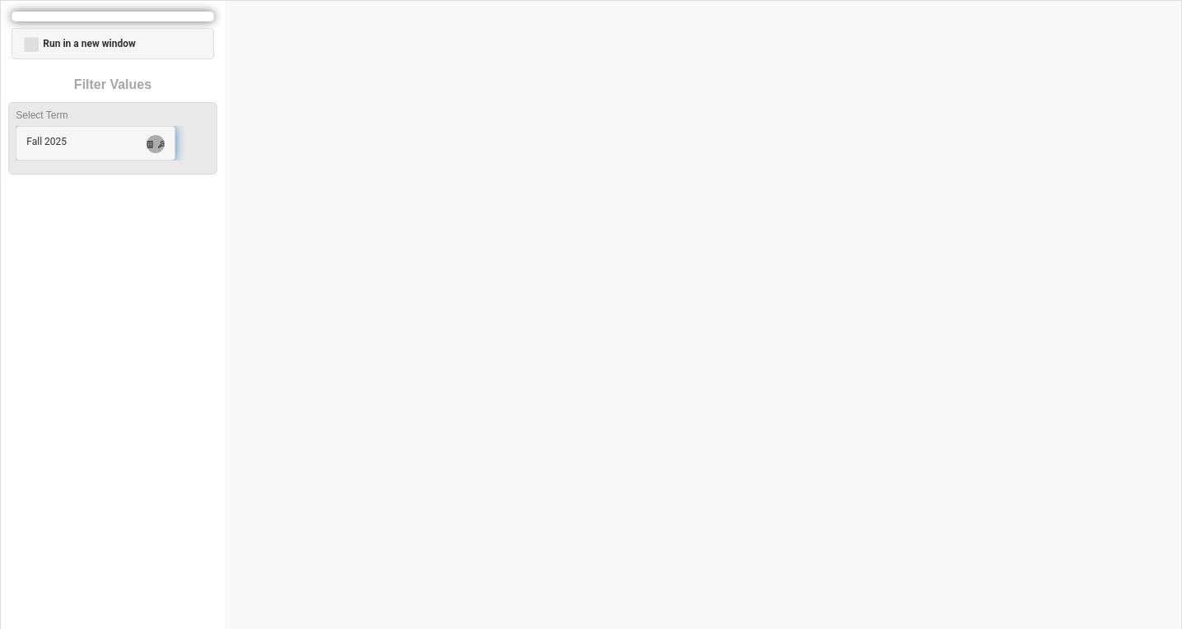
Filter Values (112, 84)
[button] (95, 143)
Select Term (41, 115)
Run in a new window (79, 43)
